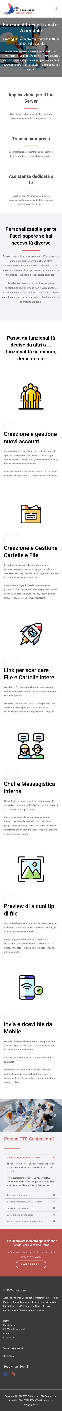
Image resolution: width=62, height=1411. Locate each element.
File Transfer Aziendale (14, 1329)
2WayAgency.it (31, 1404)
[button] (31, 1264)
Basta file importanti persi (20, 1214)
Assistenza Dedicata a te (19, 1195)
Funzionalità (9, 1325)
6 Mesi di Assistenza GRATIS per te (24, 1201)
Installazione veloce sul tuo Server (24, 1157)
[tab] (31, 1157)
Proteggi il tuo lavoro (17, 1208)
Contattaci (8, 1337)
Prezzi (6, 1333)
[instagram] (13, 1374)
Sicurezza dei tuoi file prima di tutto (24, 1221)
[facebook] (6, 1374)
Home (6, 1320)
